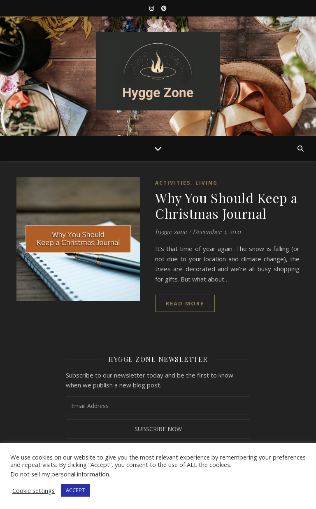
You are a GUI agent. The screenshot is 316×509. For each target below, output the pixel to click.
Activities (173, 182)
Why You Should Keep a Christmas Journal (226, 205)
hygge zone (171, 232)
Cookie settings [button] (33, 490)
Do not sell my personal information (59, 474)
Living (206, 182)
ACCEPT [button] (75, 490)
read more (185, 303)
